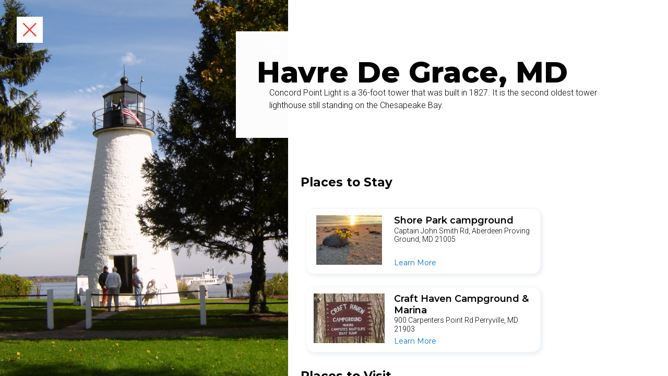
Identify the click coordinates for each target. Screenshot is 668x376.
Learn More (415, 262)
